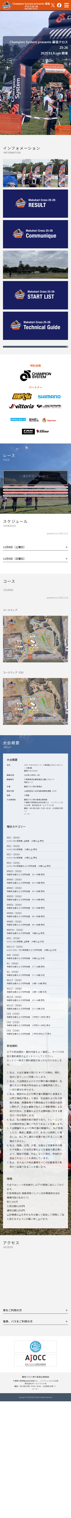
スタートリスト (35, 536)
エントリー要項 (36, 600)
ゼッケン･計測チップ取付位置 (36, 608)
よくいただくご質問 (36, 624)
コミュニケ (35, 552)
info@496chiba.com (39, 935)
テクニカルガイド (35, 568)
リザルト (35, 584)
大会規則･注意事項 (36, 616)
